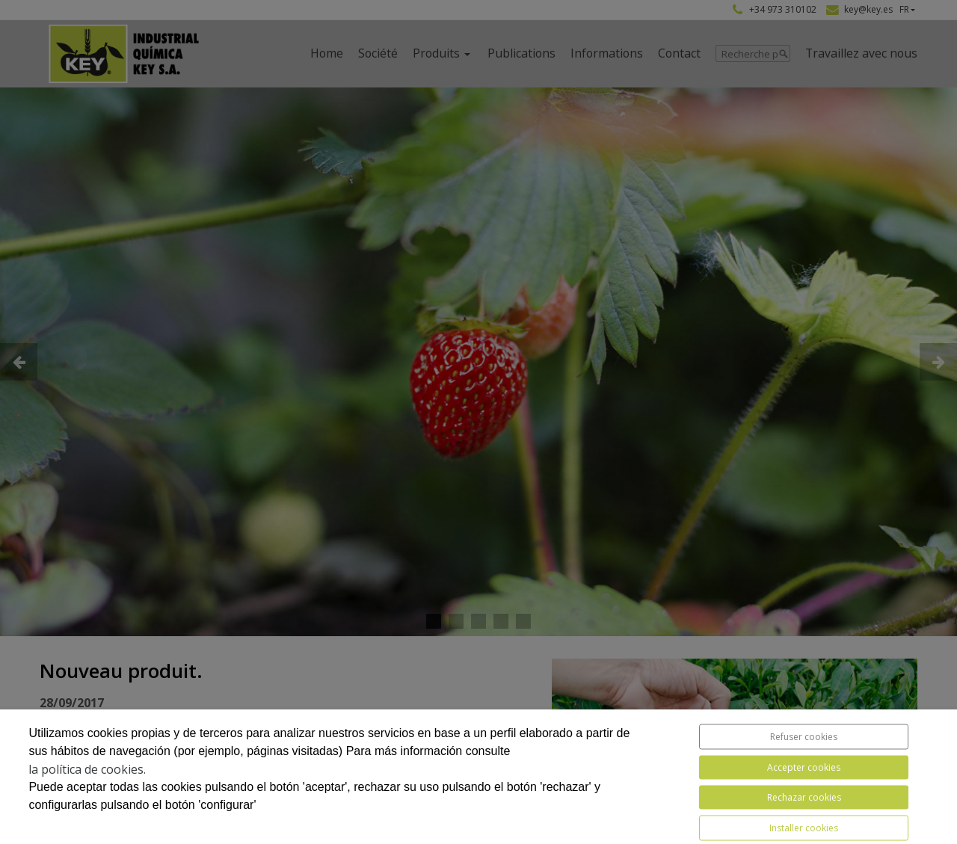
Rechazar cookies (804, 797)
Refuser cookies (803, 736)
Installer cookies (803, 828)
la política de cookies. (87, 769)
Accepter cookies (803, 767)
